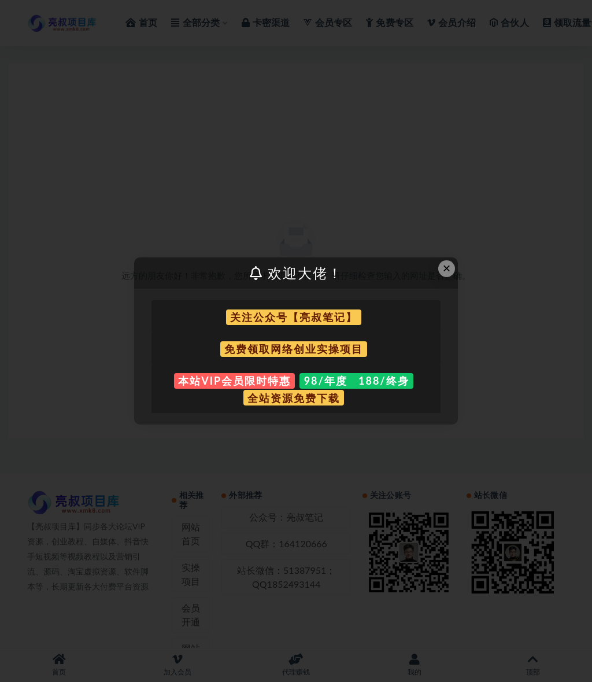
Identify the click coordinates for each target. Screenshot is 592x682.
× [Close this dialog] (447, 268)
